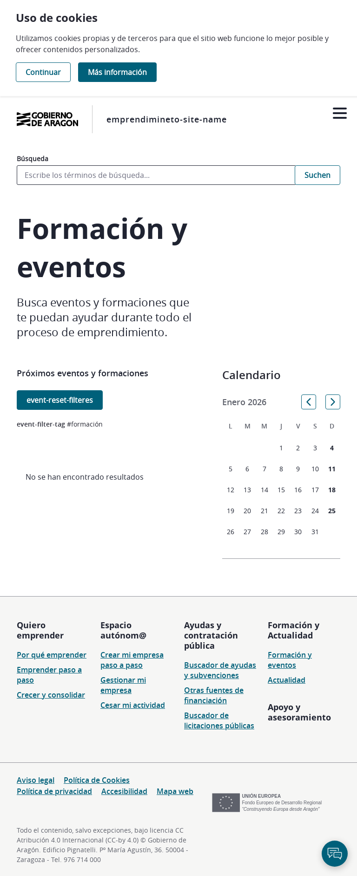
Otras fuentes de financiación (214, 695)
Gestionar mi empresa (123, 685)
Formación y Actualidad (293, 630)
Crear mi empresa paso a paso (132, 660)
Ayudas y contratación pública (211, 635)
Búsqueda (32, 158)
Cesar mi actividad (132, 705)
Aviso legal (35, 780)
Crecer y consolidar (51, 695)
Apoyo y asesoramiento (299, 712)
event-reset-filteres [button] (59, 400)
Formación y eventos (290, 660)
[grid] (281, 481)
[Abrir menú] (339, 113)
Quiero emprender (40, 630)
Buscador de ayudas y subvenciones (220, 670)
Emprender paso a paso (49, 675)
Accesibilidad (124, 791)
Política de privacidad (54, 791)
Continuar (43, 72)
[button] (308, 401)
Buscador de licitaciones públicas (219, 720)
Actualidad (286, 680)
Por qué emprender (51, 655)
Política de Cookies (97, 780)
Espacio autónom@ (123, 630)
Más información (117, 72)
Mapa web (175, 791)
